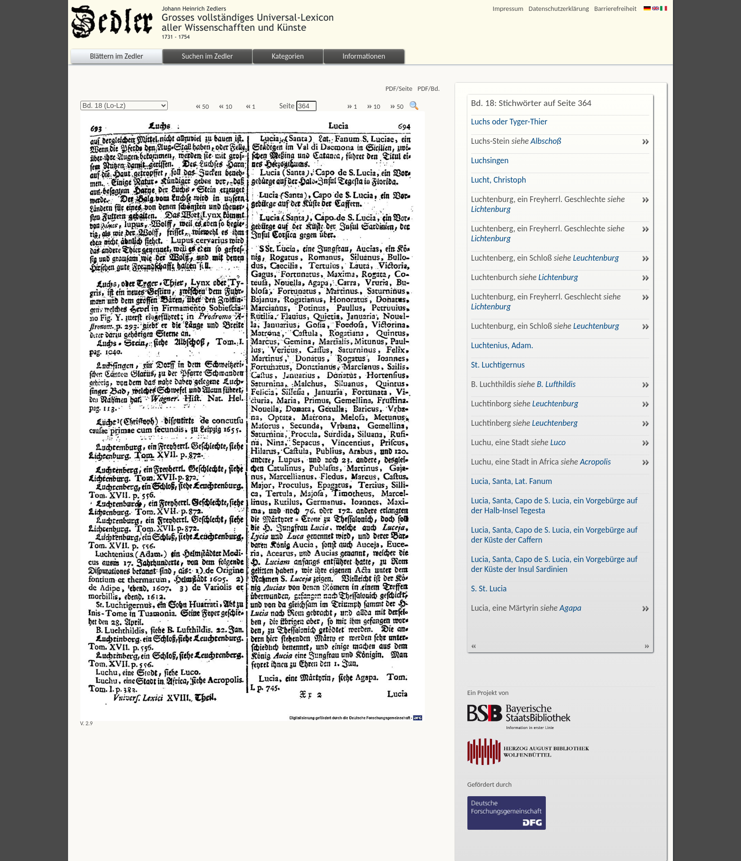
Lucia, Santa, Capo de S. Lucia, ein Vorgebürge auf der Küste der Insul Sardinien (554, 564)
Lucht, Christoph (498, 180)
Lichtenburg (491, 209)
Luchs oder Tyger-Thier (509, 121)
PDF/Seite (399, 89)
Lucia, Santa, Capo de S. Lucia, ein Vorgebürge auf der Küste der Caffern (554, 535)
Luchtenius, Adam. (502, 345)
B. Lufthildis (556, 384)
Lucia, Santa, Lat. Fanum (511, 481)
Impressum (508, 9)
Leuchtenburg (596, 258)
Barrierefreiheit (615, 9)
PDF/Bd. (429, 89)
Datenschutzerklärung (559, 9)
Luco (558, 442)
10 (225, 107)
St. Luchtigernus (498, 365)
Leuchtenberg (555, 423)
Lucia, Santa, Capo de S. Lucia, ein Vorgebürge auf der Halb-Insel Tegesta (554, 505)
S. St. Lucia (489, 588)
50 (202, 107)
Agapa (570, 608)
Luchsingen (490, 160)
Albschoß (546, 141)
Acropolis (595, 462)
